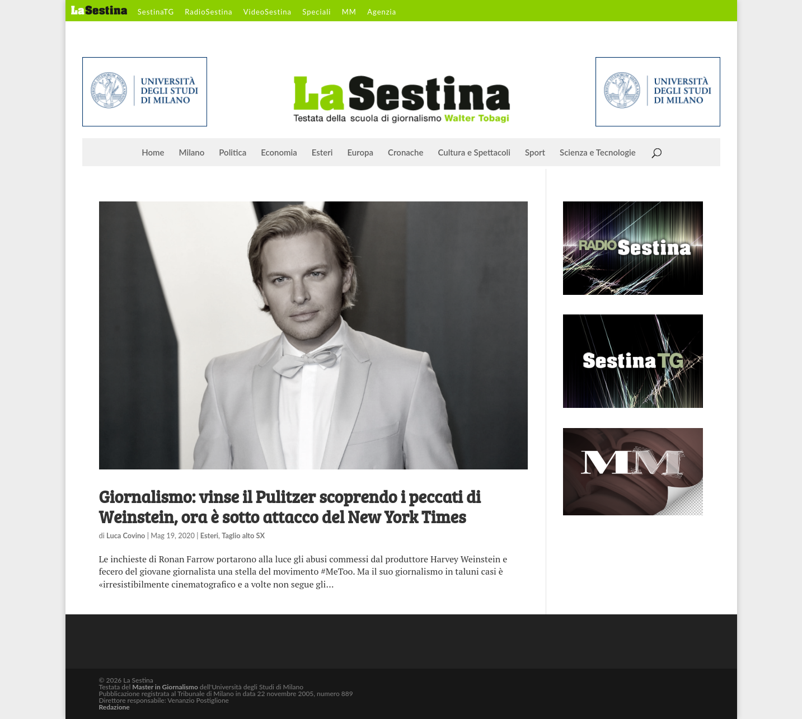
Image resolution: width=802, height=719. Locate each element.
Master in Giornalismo (165, 687)
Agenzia (381, 12)
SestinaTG (156, 12)
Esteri (322, 152)
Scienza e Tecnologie (598, 152)
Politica (232, 152)
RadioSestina (208, 12)
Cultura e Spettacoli (474, 152)
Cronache (405, 152)
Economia (279, 152)
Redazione (114, 707)
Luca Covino (125, 535)
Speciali (316, 12)
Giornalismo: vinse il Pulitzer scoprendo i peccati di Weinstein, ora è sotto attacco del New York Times (290, 506)
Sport (535, 152)
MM (349, 12)
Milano (192, 152)
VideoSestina (267, 12)
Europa (361, 152)
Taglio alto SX (243, 535)
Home (153, 152)
